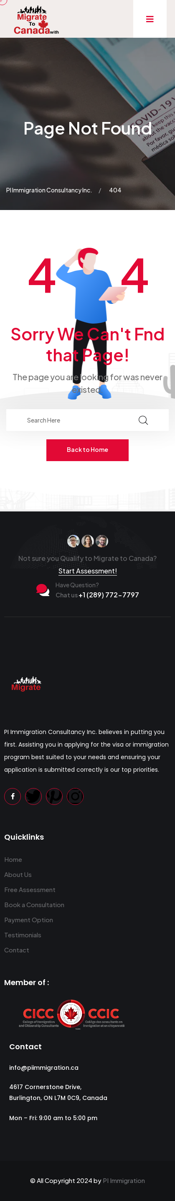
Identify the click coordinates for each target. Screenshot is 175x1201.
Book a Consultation (34, 904)
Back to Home (87, 449)
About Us (18, 874)
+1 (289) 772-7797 (97, 594)
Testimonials (22, 935)
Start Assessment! (87, 570)
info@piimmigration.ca (44, 1068)
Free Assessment (30, 889)
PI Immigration (124, 1180)
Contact (16, 950)
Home (13, 859)
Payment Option (28, 919)
